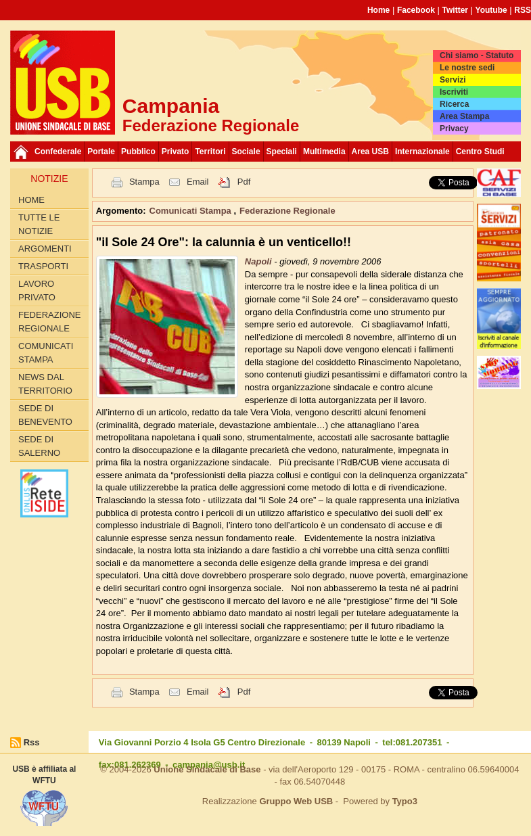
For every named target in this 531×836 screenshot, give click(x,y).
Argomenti (45, 248)
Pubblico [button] (138, 151)
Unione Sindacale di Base (207, 769)
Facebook (416, 10)
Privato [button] (175, 151)
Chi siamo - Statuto (476, 55)
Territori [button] (210, 151)
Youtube (491, 10)
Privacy (454, 128)
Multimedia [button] (324, 151)
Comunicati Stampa (45, 353)
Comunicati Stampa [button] (191, 211)
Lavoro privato (36, 290)
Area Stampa (464, 116)
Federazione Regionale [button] (287, 211)
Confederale (57, 151)
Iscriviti (454, 92)
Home (378, 10)
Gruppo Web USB (296, 801)
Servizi (453, 80)
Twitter (455, 10)
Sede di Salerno (39, 446)
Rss (32, 742)
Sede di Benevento (45, 415)
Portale (101, 151)
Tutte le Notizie (39, 224)
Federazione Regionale (49, 321)
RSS (522, 10)
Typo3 (404, 801)
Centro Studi (480, 151)
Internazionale (422, 151)
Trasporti (43, 266)
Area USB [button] (370, 151)
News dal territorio (45, 384)
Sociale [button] (246, 151)
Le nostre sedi (467, 67)
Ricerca (454, 104)
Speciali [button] (282, 151)
